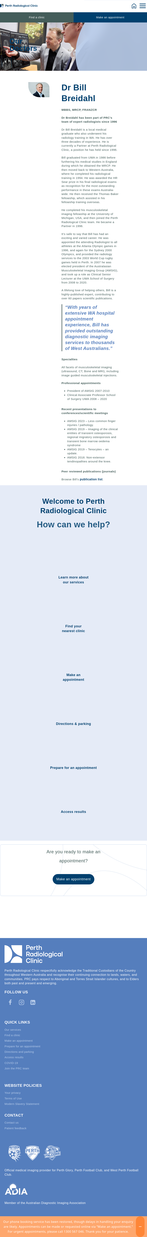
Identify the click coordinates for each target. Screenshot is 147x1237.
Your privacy (13, 1090)
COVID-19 (12, 1059)
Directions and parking (21, 1047)
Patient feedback (16, 1127)
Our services (14, 1023)
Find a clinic (36, 17)
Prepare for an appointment (24, 1041)
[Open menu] (143, 6)
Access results (15, 1053)
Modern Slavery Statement (23, 1102)
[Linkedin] (32, 996)
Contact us (12, 1121)
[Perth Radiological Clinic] (19, 6)
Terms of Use (14, 1096)
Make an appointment (110, 17)
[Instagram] (21, 996)
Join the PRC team (18, 1065)
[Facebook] (10, 996)
